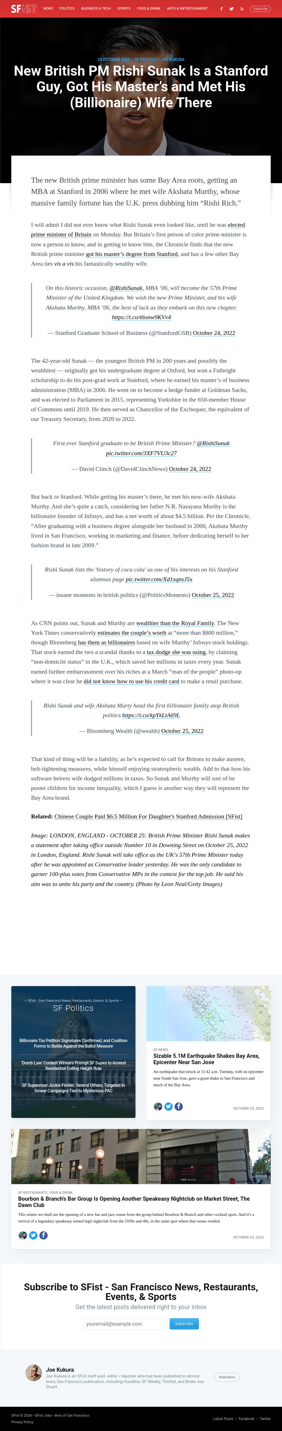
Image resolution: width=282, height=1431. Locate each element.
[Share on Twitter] (168, 1102)
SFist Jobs (43, 1415)
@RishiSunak (126, 287)
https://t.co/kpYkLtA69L (151, 715)
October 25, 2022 (213, 594)
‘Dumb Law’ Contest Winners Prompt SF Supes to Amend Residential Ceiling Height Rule (73, 1063)
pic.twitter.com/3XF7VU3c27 (141, 453)
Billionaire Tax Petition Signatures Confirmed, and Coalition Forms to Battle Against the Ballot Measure (74, 1040)
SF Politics (146, 59)
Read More (227, 1377)
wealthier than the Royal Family (175, 623)
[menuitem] (48, 8)
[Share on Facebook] (178, 1102)
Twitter (265, 1419)
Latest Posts (223, 1419)
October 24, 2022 (214, 332)
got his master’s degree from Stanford (132, 253)
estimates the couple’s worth (131, 632)
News (48, 8)
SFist (15, 1415)
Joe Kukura (172, 59)
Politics (67, 8)
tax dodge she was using (176, 651)
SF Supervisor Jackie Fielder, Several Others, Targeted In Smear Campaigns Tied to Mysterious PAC (73, 1085)
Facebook (246, 1419)
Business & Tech (96, 8)
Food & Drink (149, 8)
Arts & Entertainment (187, 8)
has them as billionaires (106, 642)
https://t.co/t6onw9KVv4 (141, 317)
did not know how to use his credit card (131, 681)
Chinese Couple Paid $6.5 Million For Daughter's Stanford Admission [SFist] (148, 816)
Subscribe (260, 9)
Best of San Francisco (72, 1415)
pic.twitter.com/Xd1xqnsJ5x (159, 579)
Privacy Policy (22, 1422)
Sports (124, 8)
